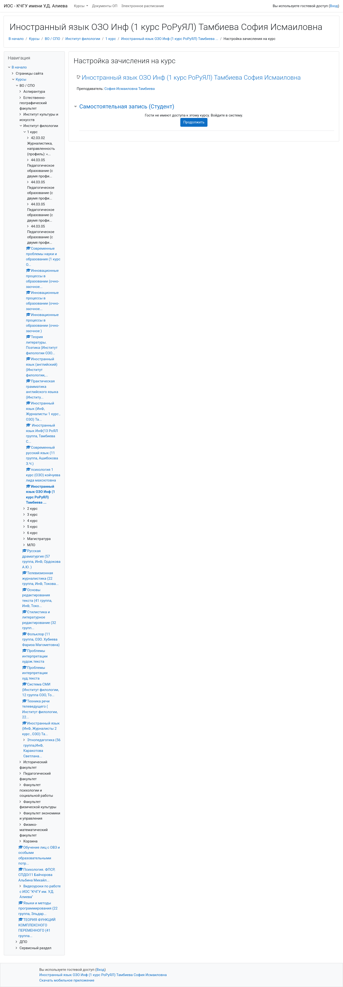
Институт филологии (83, 39)
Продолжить (194, 122)
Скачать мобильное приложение (66, 980)
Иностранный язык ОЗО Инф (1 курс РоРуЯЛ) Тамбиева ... (169, 39)
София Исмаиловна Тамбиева (129, 89)
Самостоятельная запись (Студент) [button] (126, 106)
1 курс (111, 39)
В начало (16, 39)
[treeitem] (34, 67)
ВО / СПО (52, 39)
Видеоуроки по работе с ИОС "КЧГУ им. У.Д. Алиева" (40, 891)
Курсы (80, 6)
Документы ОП (104, 6)
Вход (334, 6)
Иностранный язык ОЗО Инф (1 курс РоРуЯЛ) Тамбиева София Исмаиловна (191, 77)
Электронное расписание (142, 6)
